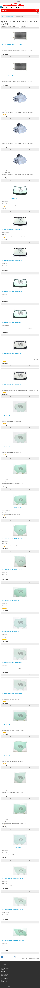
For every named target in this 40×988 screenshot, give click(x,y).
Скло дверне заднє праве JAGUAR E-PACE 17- (12, 662)
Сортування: (4, 26)
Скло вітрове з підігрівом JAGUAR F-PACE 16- (12, 291)
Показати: (23, 26)
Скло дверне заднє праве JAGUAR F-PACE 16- (12, 724)
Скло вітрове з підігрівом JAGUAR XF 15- (11, 353)
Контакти (2, 969)
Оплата (2, 967)
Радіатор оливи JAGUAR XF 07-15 (10, 137)
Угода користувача (4, 975)
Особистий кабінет (4, 974)
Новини (2, 976)
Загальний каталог (9, 16)
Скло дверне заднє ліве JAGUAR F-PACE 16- (12, 476)
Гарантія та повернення (5, 968)
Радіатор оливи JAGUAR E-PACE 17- (10, 106)
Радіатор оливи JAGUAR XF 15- (9, 167)
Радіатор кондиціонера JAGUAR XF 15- (11, 75)
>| (14, 956)
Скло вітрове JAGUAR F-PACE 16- (9, 198)
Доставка (2, 965)
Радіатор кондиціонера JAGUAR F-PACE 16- (12, 44)
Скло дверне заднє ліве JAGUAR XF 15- (11, 600)
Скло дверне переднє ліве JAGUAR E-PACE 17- (13, 878)
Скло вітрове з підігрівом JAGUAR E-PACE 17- (12, 229)
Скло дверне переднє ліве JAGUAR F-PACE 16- (13, 940)
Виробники (3, 973)
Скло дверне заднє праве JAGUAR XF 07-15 (12, 755)
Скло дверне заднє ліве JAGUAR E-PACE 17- (12, 415)
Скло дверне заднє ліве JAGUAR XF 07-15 (12, 538)
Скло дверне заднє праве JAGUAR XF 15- (11, 816)
